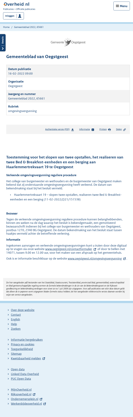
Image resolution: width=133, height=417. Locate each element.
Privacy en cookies (22, 344)
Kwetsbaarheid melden (26, 358)
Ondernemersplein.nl (24, 399)
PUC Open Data (21, 379)
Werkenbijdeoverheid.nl (26, 404)
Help (14, 324)
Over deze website (22, 310)
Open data (18, 369)
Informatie (86, 129)
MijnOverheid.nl (21, 390)
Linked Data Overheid (25, 374)
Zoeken (16, 329)
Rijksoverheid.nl (21, 394)
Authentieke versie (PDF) (59, 129)
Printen (105, 129)
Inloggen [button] (9, 15)
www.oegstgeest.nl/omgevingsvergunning (95, 258)
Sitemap (16, 354)
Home (6, 27)
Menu (123, 6)
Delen (121, 129)
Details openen (3, 42)
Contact (16, 315)
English (15, 319)
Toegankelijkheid (22, 349)
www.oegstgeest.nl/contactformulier (68, 249)
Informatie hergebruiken (27, 340)
